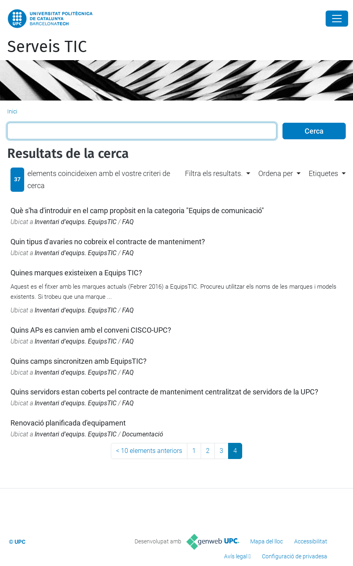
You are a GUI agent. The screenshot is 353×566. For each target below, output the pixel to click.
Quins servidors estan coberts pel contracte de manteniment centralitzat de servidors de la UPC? (164, 392)
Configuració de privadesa (294, 556)
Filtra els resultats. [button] (214, 173)
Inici (12, 111)
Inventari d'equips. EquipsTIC (75, 222)
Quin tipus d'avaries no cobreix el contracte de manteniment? (107, 241)
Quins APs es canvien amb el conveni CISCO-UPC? (90, 330)
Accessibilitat (310, 541)
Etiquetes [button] (323, 173)
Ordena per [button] (275, 173)
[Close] (337, 18)
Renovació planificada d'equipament (68, 423)
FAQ (128, 222)
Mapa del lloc (266, 541)
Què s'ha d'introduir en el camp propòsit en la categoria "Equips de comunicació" (137, 210)
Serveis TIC (47, 47)
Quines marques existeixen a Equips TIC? (76, 272)
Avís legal (235, 556)
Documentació (142, 434)
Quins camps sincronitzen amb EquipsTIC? (78, 361)
